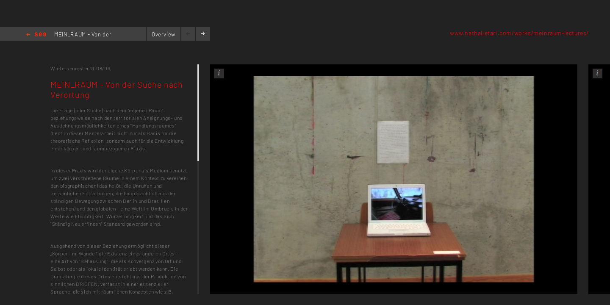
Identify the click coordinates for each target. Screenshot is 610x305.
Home (36, 35)
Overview (163, 34)
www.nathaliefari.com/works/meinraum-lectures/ (519, 32)
